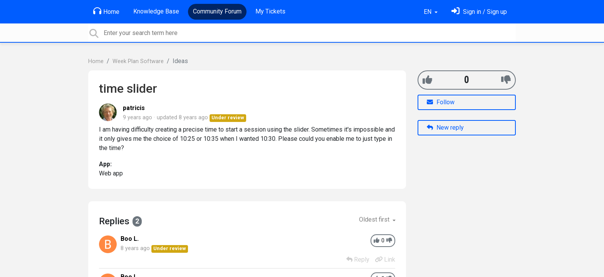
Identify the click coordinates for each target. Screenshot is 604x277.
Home (106, 11)
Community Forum (217, 11)
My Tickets (270, 11)
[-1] (506, 79)
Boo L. (130, 238)
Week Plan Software (138, 61)
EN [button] (428, 11)
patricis (134, 108)
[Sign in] (479, 12)
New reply (445, 127)
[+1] (427, 79)
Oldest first (375, 219)
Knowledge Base (156, 11)
